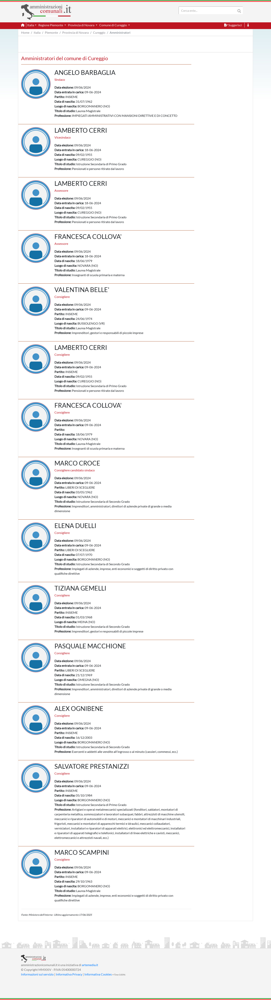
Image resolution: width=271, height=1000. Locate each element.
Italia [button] (30, 25)
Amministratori (120, 32)
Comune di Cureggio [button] (113, 25)
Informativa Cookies (98, 974)
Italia (37, 32)
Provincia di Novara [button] (81, 25)
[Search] (208, 10)
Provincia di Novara (75, 32)
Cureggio (99, 32)
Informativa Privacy (69, 974)
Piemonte (51, 32)
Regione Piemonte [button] (51, 25)
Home (25, 32)
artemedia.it (90, 965)
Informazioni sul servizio (37, 974)
